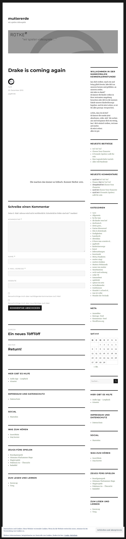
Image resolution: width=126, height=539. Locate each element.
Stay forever (14, 437)
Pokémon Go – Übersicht (20, 463)
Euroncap (14, 483)
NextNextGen (97, 270)
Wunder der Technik (100, 296)
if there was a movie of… (101, 241)
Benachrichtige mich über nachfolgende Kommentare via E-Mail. (34, 296)
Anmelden (96, 313)
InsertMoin (14, 435)
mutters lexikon (98, 262)
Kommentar (15, 219)
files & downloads (99, 231)
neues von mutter (99, 267)
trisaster (13, 381)
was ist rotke (97, 293)
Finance (95, 182)
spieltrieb (96, 280)
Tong (12, 486)
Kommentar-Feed (99, 319)
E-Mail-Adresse (17, 269)
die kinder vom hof (99, 221)
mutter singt (97, 259)
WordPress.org (98, 321)
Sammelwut (97, 278)
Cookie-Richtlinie (70, 535)
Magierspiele (15, 460)
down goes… (97, 226)
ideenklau (96, 239)
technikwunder (98, 285)
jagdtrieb (12, 94)
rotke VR (95, 275)
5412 (94, 213)
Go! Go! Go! (97, 149)
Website (12, 281)
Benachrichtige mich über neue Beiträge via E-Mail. (29, 303)
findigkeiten (97, 234)
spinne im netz (98, 283)
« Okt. (96, 367)
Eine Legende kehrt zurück (102, 159)
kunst (94, 249)
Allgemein (96, 215)
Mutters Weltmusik (100, 265)
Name (11, 257)
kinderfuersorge (98, 246)
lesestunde (96, 254)
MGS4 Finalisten (98, 257)
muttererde (18, 18)
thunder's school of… (100, 290)
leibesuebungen (98, 252)
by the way (96, 218)
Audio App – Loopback (19, 379)
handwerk (96, 236)
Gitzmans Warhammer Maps (21, 458)
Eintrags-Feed (98, 316)
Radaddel (13, 465)
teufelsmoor (97, 288)
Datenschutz (15, 399)
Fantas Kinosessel (99, 228)
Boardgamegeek (16, 455)
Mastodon (14, 417)
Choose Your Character (101, 151)
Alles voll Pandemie (100, 162)
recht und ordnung (99, 272)
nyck (10, 87)
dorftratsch (96, 223)
